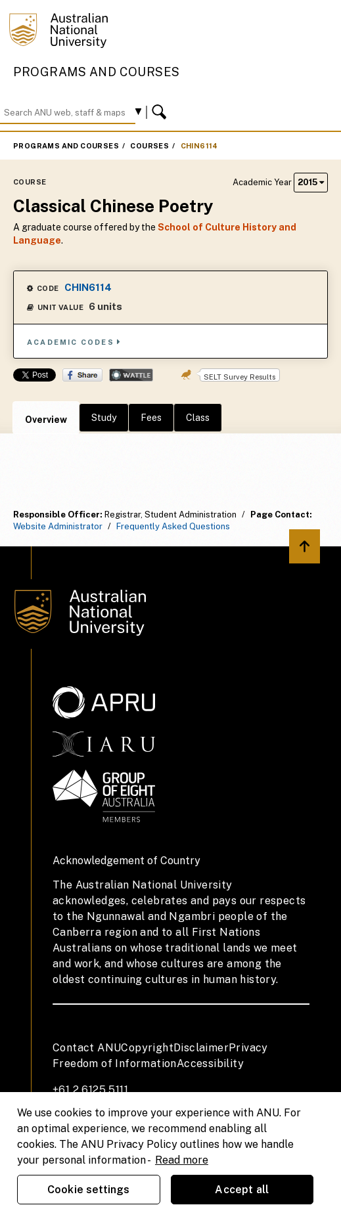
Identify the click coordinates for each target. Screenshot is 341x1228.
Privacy (248, 1048)
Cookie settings (88, 1189)
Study (103, 417)
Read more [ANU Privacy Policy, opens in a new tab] (181, 1160)
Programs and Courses (96, 72)
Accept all (242, 1189)
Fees (151, 417)
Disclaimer (201, 1048)
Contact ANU (87, 1048)
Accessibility (210, 1063)
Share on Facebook (82, 375)
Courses (149, 146)
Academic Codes (74, 342)
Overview (46, 419)
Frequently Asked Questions (173, 526)
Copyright (147, 1048)
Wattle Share (131, 375)
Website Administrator (57, 526)
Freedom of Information (115, 1063)
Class (198, 417)
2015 (311, 182)
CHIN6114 (199, 146)
